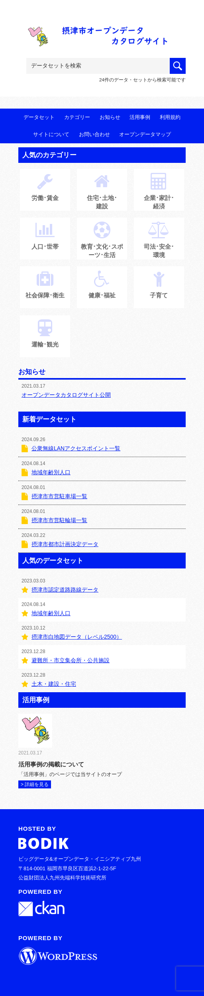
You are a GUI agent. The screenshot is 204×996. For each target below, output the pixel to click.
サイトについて (51, 134)
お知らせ (110, 117)
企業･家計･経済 (159, 196)
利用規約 (170, 117)
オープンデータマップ (145, 134)
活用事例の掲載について (51, 764)
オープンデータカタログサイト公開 (66, 395)
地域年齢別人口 (51, 472)
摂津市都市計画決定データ (64, 544)
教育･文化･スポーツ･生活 (102, 244)
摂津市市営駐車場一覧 (59, 496)
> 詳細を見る (35, 784)
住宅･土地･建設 (102, 196)
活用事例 (139, 117)
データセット (39, 117)
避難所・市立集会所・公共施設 (70, 660)
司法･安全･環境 (159, 244)
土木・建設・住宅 (53, 684)
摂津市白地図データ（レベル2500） (76, 637)
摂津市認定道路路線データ (64, 589)
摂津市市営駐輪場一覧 (59, 520)
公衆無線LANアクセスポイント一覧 (75, 448)
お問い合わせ (94, 134)
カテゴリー (77, 117)
